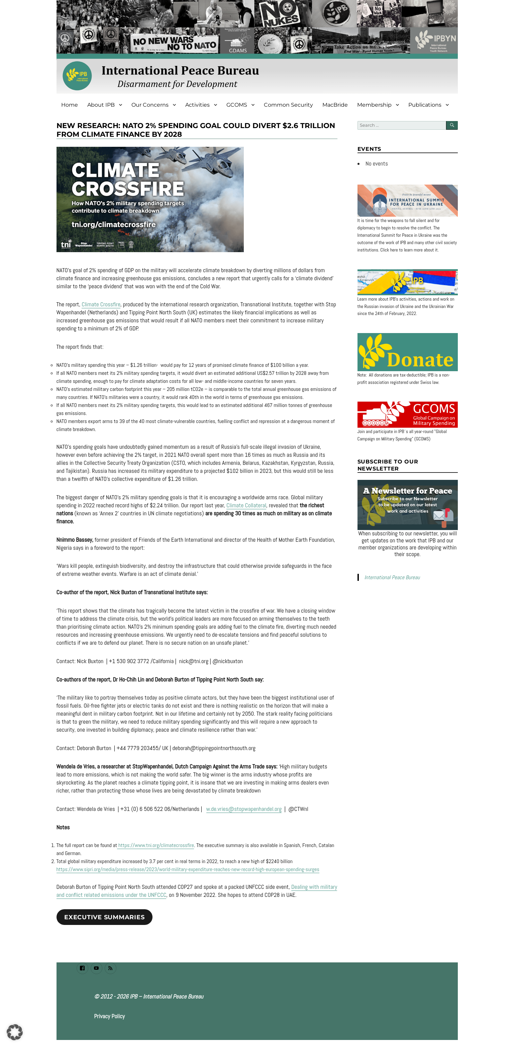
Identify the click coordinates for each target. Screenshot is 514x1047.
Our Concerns (150, 105)
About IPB (101, 105)
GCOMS (236, 105)
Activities (197, 105)
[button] (14, 1032)
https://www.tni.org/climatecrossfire (155, 845)
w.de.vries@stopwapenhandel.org (244, 809)
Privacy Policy (109, 1016)
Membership (374, 105)
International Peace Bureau (392, 577)
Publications (424, 105)
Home (69, 105)
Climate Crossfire (101, 304)
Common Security (288, 105)
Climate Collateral (246, 505)
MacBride (335, 105)
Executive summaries (104, 917)
